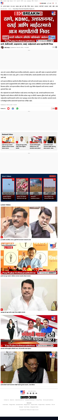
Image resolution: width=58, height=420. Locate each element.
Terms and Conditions (48, 400)
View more (52, 176)
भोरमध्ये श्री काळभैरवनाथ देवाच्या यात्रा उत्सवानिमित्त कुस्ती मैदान (36, 197)
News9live (48, 404)
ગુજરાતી (18, 1)
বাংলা (15, 1)
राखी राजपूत (7, 47)
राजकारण (46, 6)
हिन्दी (1, 1)
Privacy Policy (38, 400)
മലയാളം (29, 1)
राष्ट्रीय (53, 6)
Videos (36, 6)
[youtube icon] (8, 108)
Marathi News (4, 8)
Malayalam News (34, 407)
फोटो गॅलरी (41, 6)
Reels (32, 6)
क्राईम (50, 6)
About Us (12, 400)
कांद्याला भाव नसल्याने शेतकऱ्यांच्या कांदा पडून (21, 197)
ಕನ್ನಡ (8, 1)
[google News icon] (13, 108)
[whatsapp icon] (17, 108)
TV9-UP (36, 1)
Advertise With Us (19, 400)
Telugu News (12, 404)
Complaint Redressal (29, 400)
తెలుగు (11, 1)
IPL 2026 (13, 6)
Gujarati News (34, 404)
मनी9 (32, 1)
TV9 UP (53, 404)
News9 (5, 1)
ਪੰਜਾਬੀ (22, 1)
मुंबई (20, 6)
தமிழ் (25, 1)
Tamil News (26, 407)
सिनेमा (28, 6)
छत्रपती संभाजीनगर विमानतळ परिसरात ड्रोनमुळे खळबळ (7, 197)
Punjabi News (41, 404)
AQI (50, 3)
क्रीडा (26, 6)
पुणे (23, 6)
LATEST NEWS (6, 6)
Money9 (21, 407)
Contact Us (6, 400)
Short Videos (6, 176)
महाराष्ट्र (17, 6)
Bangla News (27, 404)
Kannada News (19, 404)
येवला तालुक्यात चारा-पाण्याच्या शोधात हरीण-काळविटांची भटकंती (49, 197)
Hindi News (5, 404)
